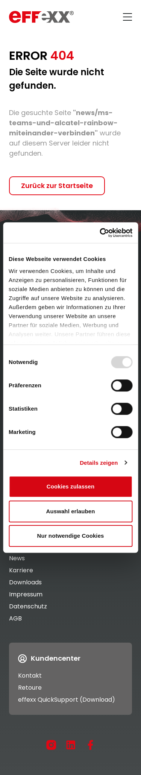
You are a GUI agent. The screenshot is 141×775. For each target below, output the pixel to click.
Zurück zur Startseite (57, 185)
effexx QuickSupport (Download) (66, 699)
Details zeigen (99, 463)
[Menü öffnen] (127, 17)
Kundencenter (49, 658)
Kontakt (30, 675)
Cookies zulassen (70, 486)
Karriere (21, 570)
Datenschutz (28, 606)
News (17, 558)
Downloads (25, 582)
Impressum (25, 594)
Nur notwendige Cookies (70, 535)
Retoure (30, 687)
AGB (15, 618)
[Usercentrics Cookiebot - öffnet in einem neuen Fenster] (100, 233)
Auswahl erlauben (70, 511)
